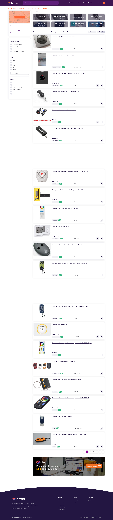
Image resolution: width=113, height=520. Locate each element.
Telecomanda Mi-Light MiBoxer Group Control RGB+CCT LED (72, 397)
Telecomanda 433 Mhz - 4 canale (63, 416)
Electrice (13, 28)
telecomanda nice (78, 17)
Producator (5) (16, 82)
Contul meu (61, 504)
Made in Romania (88, 2)
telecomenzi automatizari (41, 16)
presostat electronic (96, 24)
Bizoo (17, 517)
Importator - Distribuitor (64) (20, 93)
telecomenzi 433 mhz (60, 24)
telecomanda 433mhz (41, 24)
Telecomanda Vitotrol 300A (61, 226)
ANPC (99, 517)
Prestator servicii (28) (18, 91)
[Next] (103, 451)
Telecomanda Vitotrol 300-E (61, 324)
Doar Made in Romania (18, 50)
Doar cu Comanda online (19, 48)
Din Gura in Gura (62, 506)
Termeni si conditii (84, 517)
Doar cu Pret (16, 46)
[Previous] (84, 451)
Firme (78, 2)
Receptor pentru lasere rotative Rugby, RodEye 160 (69, 189)
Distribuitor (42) (17, 84)
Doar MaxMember (17, 44)
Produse (71, 2)
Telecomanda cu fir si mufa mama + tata (65, 109)
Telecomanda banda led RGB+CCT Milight (66, 208)
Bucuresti (15, 62)
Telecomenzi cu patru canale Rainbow (64, 361)
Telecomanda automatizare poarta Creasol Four (67, 379)
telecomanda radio (96, 16)
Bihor (14, 60)
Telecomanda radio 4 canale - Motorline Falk (67, 91)
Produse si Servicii (62, 502)
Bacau (14, 67)
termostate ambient (78, 24)
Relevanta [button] (92, 31)
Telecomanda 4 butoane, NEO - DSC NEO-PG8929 (68, 128)
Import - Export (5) (17, 86)
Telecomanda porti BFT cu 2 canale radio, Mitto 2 (68, 244)
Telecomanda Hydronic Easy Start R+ (64, 54)
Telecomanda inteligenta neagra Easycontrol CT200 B (70, 73)
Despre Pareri (61, 509)
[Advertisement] (19, 125)
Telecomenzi (14, 32)
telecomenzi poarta (59, 16)
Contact (90, 500)
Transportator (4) (17, 89)
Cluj (14, 64)
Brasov (14, 69)
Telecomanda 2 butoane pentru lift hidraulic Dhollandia (70, 434)
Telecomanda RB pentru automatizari (64, 36)
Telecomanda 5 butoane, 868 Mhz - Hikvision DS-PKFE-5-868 (72, 171)
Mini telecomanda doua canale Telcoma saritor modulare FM (72, 262)
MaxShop (75, 502)
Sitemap (93, 517)
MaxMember (76, 500)
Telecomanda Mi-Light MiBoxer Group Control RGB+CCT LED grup (73, 342)
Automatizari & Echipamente (18, 30)
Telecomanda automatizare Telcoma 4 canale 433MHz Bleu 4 (72, 306)
